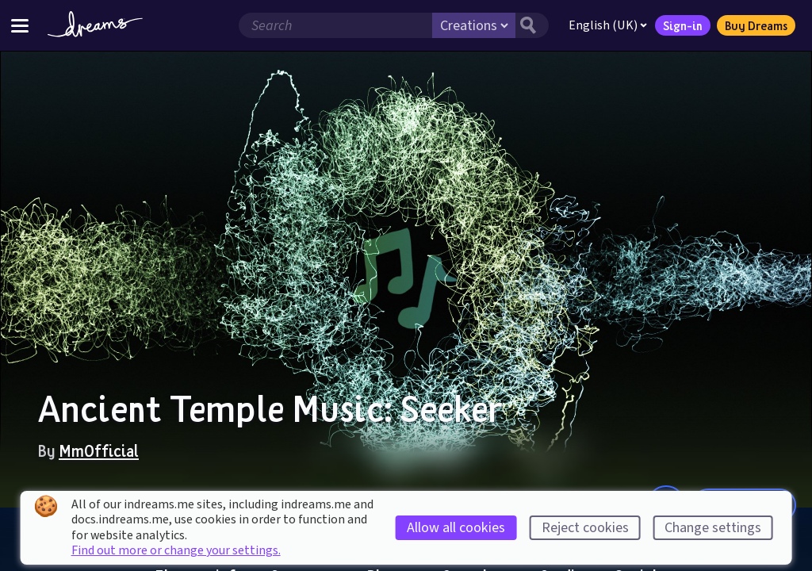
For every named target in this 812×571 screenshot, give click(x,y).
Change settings (713, 528)
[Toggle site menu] (20, 25)
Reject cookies (585, 528)
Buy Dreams (756, 25)
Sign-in (683, 25)
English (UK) (608, 25)
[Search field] (335, 25)
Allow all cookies (456, 528)
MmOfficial (99, 450)
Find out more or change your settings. (176, 550)
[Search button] (532, 25)
